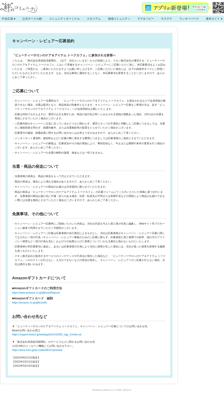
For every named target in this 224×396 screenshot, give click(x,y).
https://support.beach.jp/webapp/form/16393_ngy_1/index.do (47, 334)
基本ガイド (213, 18)
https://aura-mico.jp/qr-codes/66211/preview (37, 350)
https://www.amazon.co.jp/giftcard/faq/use (36, 292)
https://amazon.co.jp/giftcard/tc (29, 302)
